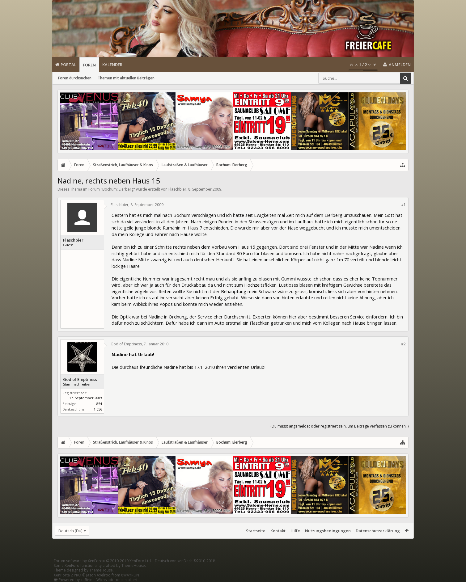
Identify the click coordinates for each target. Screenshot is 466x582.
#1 (403, 204)
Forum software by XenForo (103, 560)
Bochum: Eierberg (117, 189)
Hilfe (295, 531)
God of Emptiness (80, 379)
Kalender (112, 64)
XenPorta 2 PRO (67, 575)
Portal (68, 64)
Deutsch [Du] (70, 531)
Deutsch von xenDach (185, 560)
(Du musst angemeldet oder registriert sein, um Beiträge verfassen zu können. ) (339, 426)
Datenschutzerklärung (378, 531)
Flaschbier (177, 189)
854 (99, 403)
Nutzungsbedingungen (328, 531)
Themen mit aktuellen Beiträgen (126, 78)
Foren (89, 65)
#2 (403, 344)
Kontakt (278, 531)
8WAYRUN (130, 575)
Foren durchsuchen (74, 78)
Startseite (255, 531)
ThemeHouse (133, 565)
